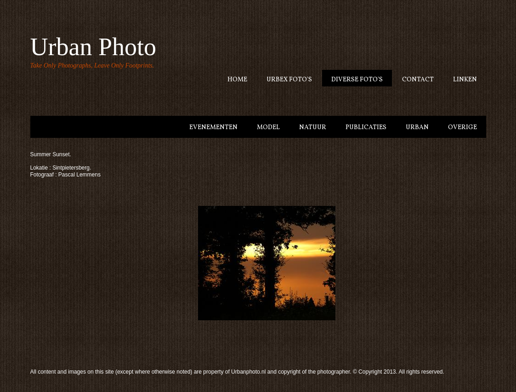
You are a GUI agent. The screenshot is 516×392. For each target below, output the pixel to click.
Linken (465, 79)
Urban (417, 127)
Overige (462, 127)
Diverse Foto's (357, 79)
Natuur (312, 127)
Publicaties (366, 127)
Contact (418, 79)
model (268, 127)
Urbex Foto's (289, 79)
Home (237, 79)
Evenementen (213, 127)
